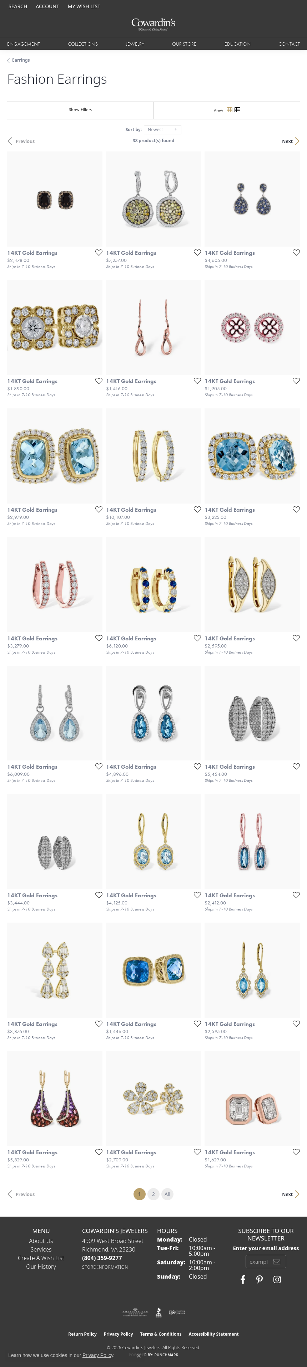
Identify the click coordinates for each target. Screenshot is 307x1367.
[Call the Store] (102, 1258)
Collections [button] (83, 44)
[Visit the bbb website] (159, 1312)
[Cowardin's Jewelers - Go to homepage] (153, 24)
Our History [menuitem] (41, 1266)
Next (287, 141)
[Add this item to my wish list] (96, 252)
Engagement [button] (23, 44)
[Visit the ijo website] (177, 1312)
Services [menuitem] (40, 1249)
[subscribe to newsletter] (276, 1261)
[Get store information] (105, 1267)
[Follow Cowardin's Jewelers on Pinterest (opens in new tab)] (259, 1279)
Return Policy (82, 1334)
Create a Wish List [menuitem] (41, 1258)
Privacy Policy (118, 1334)
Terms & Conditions (161, 1334)
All (167, 1194)
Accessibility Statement (213, 1334)
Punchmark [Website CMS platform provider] (166, 1354)
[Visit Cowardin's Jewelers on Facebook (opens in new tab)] (243, 1279)
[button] (17, 6)
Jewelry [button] (135, 44)
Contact (289, 44)
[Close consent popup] (139, 1355)
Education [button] (238, 44)
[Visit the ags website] (135, 1312)
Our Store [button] (184, 44)
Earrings (21, 60)
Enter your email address (266, 1248)
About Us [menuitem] (41, 1241)
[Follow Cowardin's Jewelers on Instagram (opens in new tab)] (277, 1279)
